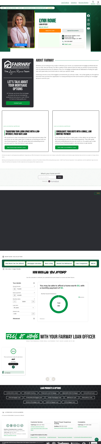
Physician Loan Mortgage (48, 393)
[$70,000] (25, 289)
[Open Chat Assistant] (96, 439)
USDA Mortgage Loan (52, 402)
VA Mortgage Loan (69, 402)
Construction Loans (12, 393)
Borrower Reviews (83, 2)
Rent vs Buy (49, 263)
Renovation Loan (87, 397)
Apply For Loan (50, 30)
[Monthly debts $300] (23, 301)
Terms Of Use (42, 437)
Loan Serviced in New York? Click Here (39, 429)
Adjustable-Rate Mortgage (70, 393)
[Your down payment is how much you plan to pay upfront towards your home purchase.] (34, 293)
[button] (14, 301)
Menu (98, 3)
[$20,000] (25, 295)
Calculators (74, 2)
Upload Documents (73, 30)
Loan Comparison (82, 263)
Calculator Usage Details (13, 269)
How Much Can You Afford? (14, 263)
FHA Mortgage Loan (15, 397)
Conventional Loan (89, 393)
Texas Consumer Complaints (65, 437)
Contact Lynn (18, 103)
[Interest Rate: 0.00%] (22, 313)
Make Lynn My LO (22, 44)
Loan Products (65, 2)
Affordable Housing (29, 393)
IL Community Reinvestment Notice (83, 437)
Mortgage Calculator (34, 263)
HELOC (93, 263)
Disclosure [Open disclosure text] (42, 318)
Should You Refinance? (64, 263)
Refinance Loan (71, 397)
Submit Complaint (82, 426)
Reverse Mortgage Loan (33, 402)
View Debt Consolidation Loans (67, 147)
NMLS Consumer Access (10, 435)
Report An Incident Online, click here (63, 428)
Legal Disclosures (51, 437)
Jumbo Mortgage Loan (54, 397)
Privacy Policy (34, 437)
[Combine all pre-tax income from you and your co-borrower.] (34, 286)
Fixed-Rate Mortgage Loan (34, 397)
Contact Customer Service (37, 426)
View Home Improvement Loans (16, 147)
